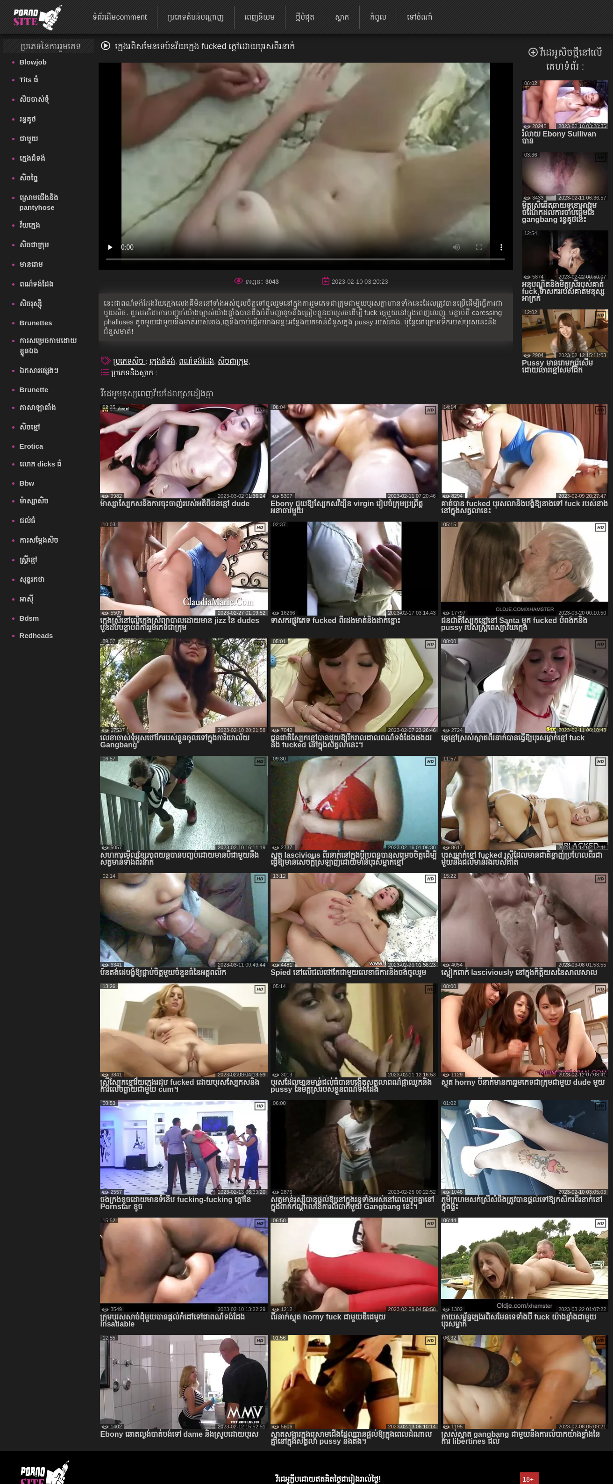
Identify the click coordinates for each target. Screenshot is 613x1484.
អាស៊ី (26, 599)
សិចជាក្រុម (34, 245)
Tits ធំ (29, 80)
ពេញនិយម (259, 17)
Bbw (27, 483)
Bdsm (29, 618)
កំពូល (378, 17)
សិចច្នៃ (29, 178)
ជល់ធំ (28, 520)
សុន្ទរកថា (32, 579)
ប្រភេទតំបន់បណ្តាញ (196, 17)
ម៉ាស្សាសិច (34, 501)
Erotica (31, 446)
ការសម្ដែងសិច (39, 540)
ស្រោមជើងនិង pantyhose (39, 202)
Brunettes (36, 323)
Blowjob (33, 62)
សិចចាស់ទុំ (34, 99)
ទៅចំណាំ (420, 17)
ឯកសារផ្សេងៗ (39, 370)
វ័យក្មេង (30, 225)
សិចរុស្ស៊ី (31, 304)
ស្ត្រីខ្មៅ (28, 560)
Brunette (34, 390)
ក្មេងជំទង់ (32, 158)
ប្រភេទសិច (129, 361)
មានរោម (31, 264)
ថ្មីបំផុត (305, 17)
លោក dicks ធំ (41, 464)
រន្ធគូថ (28, 119)
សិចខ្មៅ (30, 427)
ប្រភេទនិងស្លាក (133, 373)
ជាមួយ (29, 139)
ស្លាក (342, 17)
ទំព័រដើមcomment (120, 17)
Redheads (36, 635)
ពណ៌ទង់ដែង (37, 284)
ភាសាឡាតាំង (38, 407)
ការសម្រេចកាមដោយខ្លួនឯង (48, 346)
